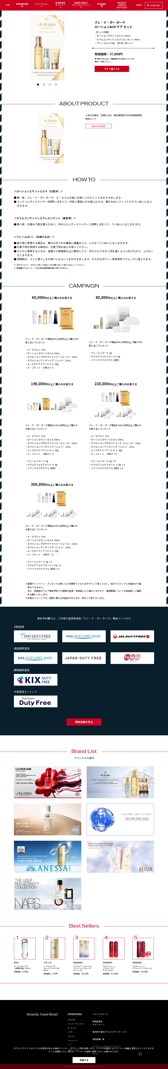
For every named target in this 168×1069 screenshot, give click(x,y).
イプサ (70, 1032)
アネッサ (71, 1036)
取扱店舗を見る (84, 722)
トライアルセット (42, 5)
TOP (8, 5)
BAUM (139, 5)
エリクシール (72, 1040)
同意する (84, 1060)
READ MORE (98, 126)
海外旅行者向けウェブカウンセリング (81, 5)
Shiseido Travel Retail (42, 1014)
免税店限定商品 (22, 5)
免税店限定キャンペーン (60, 5)
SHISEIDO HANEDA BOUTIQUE (122, 5)
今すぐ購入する (111, 68)
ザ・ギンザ (72, 1028)
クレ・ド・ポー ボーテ (76, 1024)
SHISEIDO (71, 1019)
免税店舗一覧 (102, 5)
